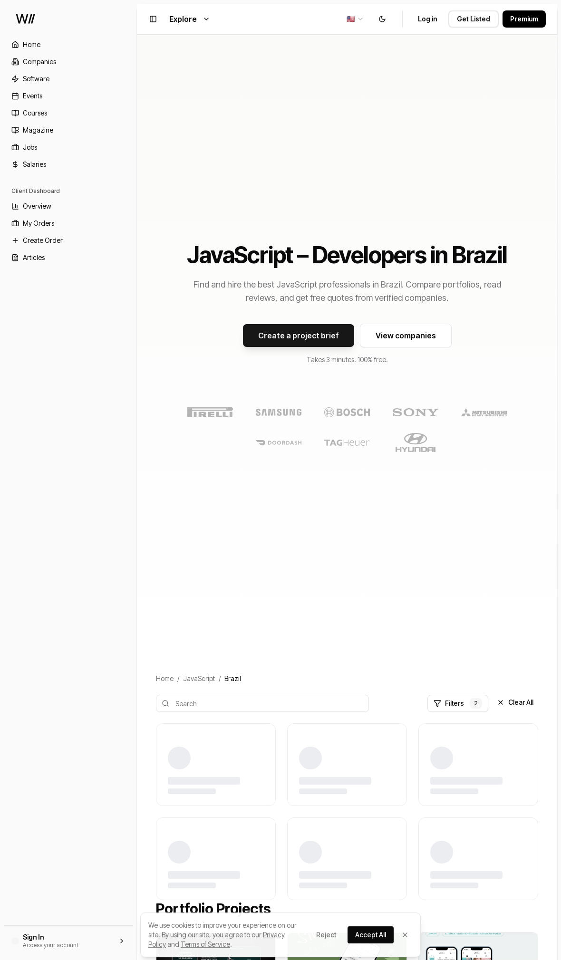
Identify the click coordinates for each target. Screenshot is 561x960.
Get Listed (473, 19)
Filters (458, 703)
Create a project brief (298, 335)
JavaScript (199, 678)
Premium (524, 19)
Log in (427, 19)
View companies (406, 335)
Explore (189, 19)
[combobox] (355, 19)
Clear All (515, 702)
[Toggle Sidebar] (137, 480)
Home (165, 678)
